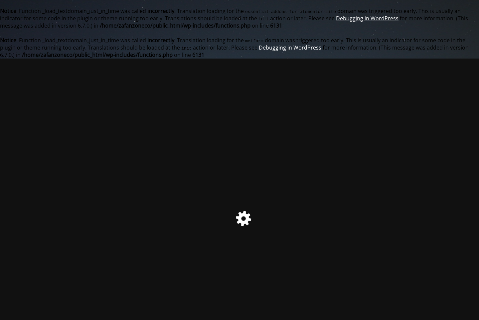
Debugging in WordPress (367, 18)
